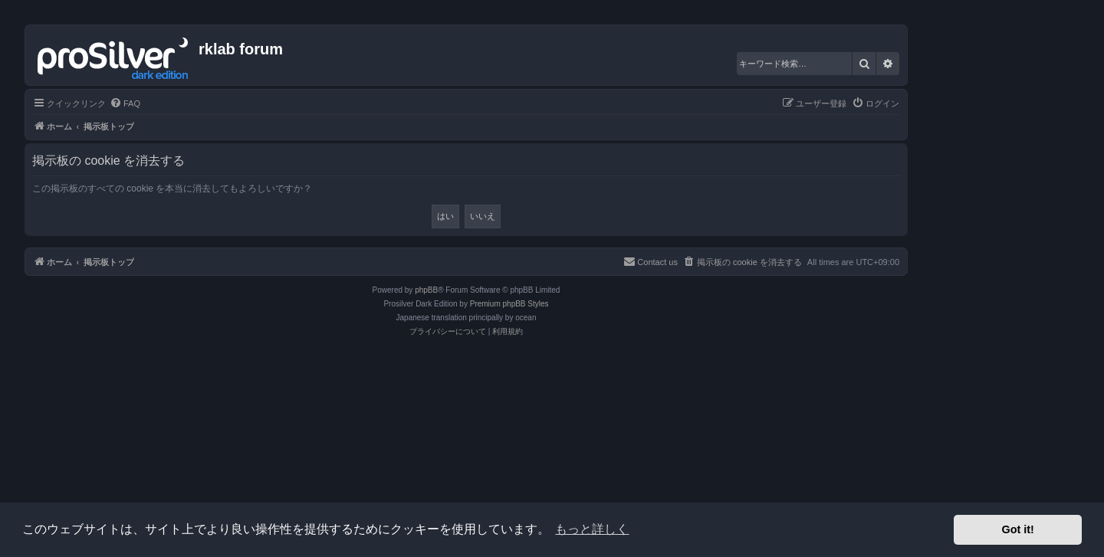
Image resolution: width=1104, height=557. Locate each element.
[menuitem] (125, 103)
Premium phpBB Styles (509, 304)
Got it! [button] (1018, 529)
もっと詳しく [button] (592, 529)
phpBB (426, 290)
